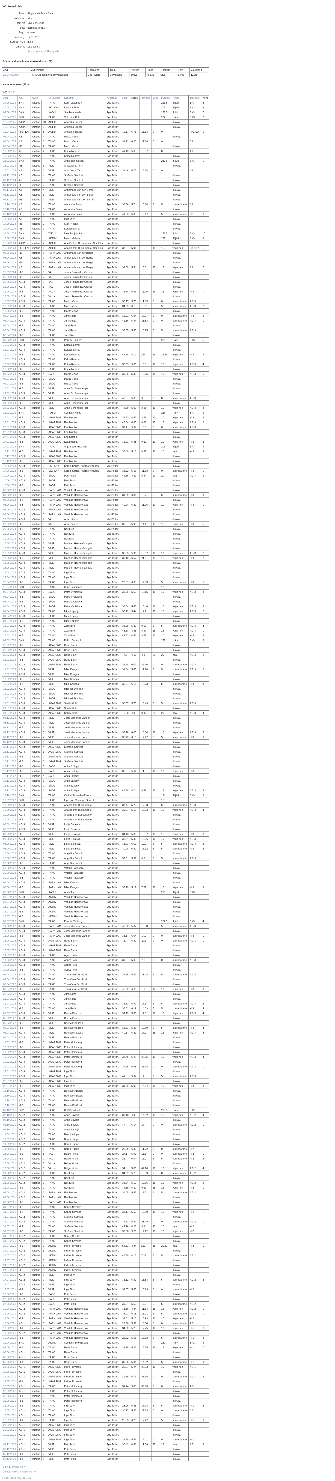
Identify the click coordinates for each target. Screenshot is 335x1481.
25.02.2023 (9, 645)
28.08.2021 (9, 1153)
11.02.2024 (9, 412)
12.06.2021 (9, 1342)
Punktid (165, 97)
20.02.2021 (9, 1425)
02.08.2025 (9, 112)
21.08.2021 (9, 1173)
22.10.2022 (9, 795)
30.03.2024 (9, 340)
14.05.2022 (9, 955)
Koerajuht (112, 97)
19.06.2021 (9, 1308)
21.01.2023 (9, 703)
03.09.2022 (9, 824)
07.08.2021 (9, 1192)
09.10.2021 (9, 1110)
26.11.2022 (9, 746)
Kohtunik (69, 97)
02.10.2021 (9, 1115)
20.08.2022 (9, 853)
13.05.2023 (9, 543)
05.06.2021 (9, 1347)
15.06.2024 (9, 243)
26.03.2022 (9, 993)
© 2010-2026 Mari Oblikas (16, 1478)
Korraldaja (54, 97)
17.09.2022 (9, 800)
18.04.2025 (9, 117)
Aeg (5, 97)
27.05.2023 (9, 519)
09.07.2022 (9, 921)
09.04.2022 (9, 974)
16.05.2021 (9, 1405)
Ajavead (145, 97)
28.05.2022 (9, 940)
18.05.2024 (9, 301)
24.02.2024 (9, 388)
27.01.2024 (9, 417)
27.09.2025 (9, 102)
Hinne (175, 97)
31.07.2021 (9, 1207)
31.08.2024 (9, 233)
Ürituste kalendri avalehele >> (19, 1471)
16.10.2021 (9, 1090)
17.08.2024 (9, 238)
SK (14, 91)
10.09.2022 (9, 805)
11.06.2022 (9, 926)
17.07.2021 (9, 1274)
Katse (35, 97)
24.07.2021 (9, 1245)
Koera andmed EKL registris (43, 51)
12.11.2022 (9, 766)
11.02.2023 (9, 688)
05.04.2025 (9, 136)
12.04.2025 (9, 122)
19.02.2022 (9, 1042)
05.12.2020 (9, 1444)
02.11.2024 (9, 189)
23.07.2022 (9, 897)
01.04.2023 (9, 611)
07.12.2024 (9, 175)
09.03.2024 (9, 373)
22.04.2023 (9, 572)
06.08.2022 (9, 882)
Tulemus (194, 97)
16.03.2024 (9, 344)
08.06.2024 (9, 252)
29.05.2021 (9, 1366)
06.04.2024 (9, 315)
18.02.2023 (9, 669)
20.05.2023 (9, 528)
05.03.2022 (9, 1013)
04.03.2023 (9, 640)
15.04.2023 (9, 587)
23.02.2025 (9, 160)
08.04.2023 (9, 591)
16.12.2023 (9, 451)
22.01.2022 (9, 1071)
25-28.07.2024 (11, 74)
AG (10, 91)
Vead (155, 97)
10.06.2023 (9, 475)
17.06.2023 (9, 466)
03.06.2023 (9, 490)
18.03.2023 (9, 625)
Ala (21, 97)
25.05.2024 (9, 272)
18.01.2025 (9, 165)
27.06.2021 (9, 1294)
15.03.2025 (9, 151)
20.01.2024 (9, 446)
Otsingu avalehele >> (15, 1466)
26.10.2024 (9, 204)
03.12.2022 (9, 717)
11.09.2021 (9, 1134)
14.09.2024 (9, 219)
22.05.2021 (9, 1386)
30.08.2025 (9, 107)
